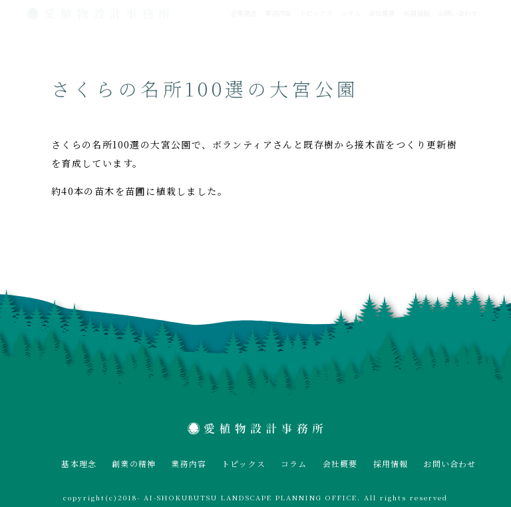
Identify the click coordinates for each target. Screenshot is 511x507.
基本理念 (78, 463)
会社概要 (382, 13)
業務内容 (278, 13)
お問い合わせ (458, 13)
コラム (351, 13)
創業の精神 (134, 463)
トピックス (316, 13)
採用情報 (416, 13)
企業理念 (243, 13)
